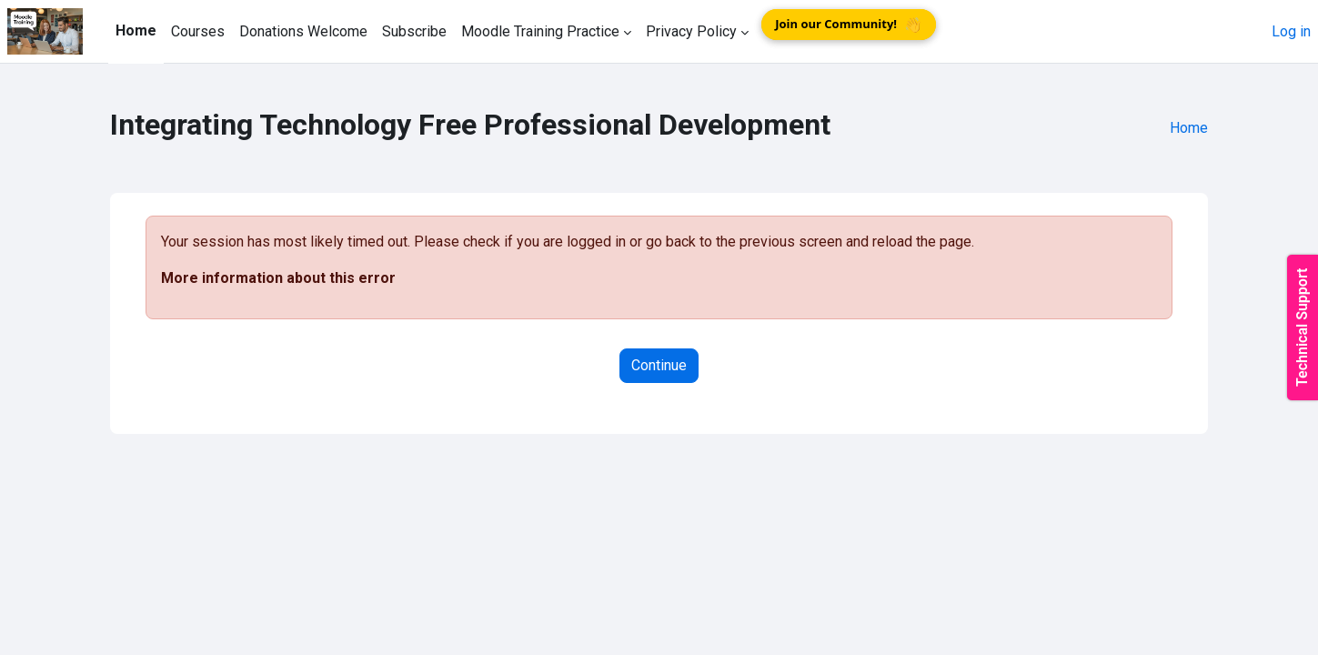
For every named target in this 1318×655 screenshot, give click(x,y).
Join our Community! (848, 24)
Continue (659, 365)
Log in (1291, 31)
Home (1189, 127)
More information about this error (278, 278)
